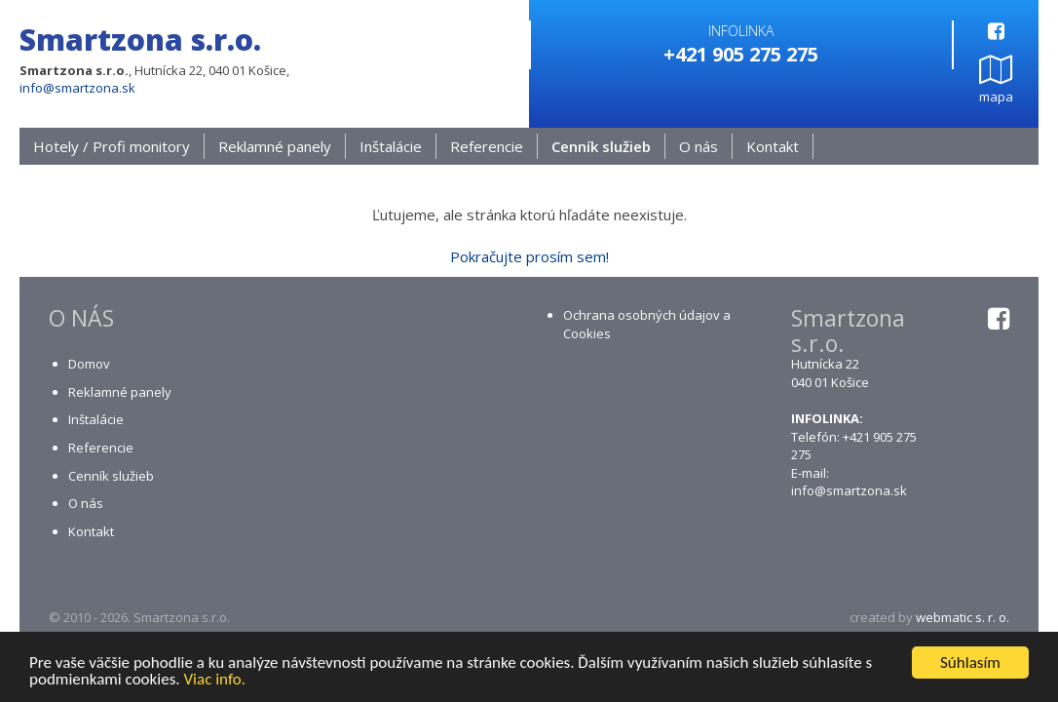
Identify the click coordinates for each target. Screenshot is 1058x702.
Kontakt (772, 147)
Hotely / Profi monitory (111, 147)
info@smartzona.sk (77, 88)
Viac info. (214, 681)
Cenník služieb (601, 147)
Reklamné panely (274, 147)
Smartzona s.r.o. (140, 39)
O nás (698, 147)
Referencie (486, 147)
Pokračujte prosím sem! (529, 257)
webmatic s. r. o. (962, 618)
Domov (89, 364)
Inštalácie (390, 147)
